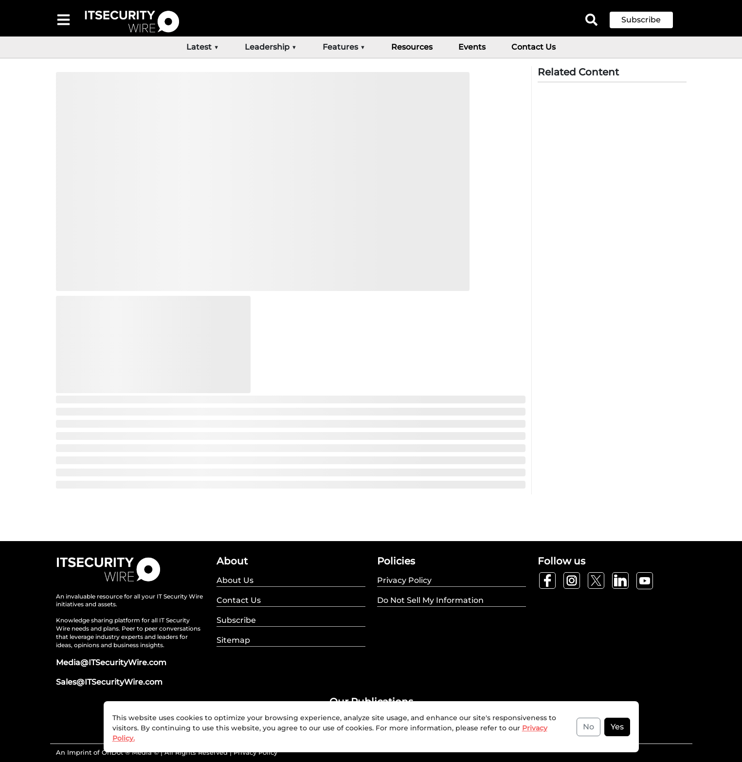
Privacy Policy (255, 752)
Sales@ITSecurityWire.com (109, 682)
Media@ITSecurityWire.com (111, 662)
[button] (649, 20)
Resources (412, 47)
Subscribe (641, 19)
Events (472, 47)
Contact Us (533, 47)
